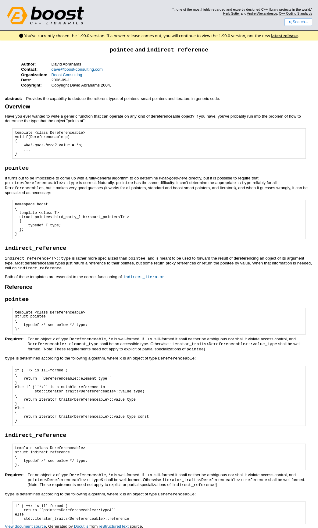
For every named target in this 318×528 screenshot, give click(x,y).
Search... (298, 22)
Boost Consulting (67, 74)
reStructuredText (114, 521)
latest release (284, 35)
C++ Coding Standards (295, 13)
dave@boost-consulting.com (77, 69)
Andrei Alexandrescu (262, 13)
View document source (25, 521)
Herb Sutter (231, 13)
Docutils (81, 521)
